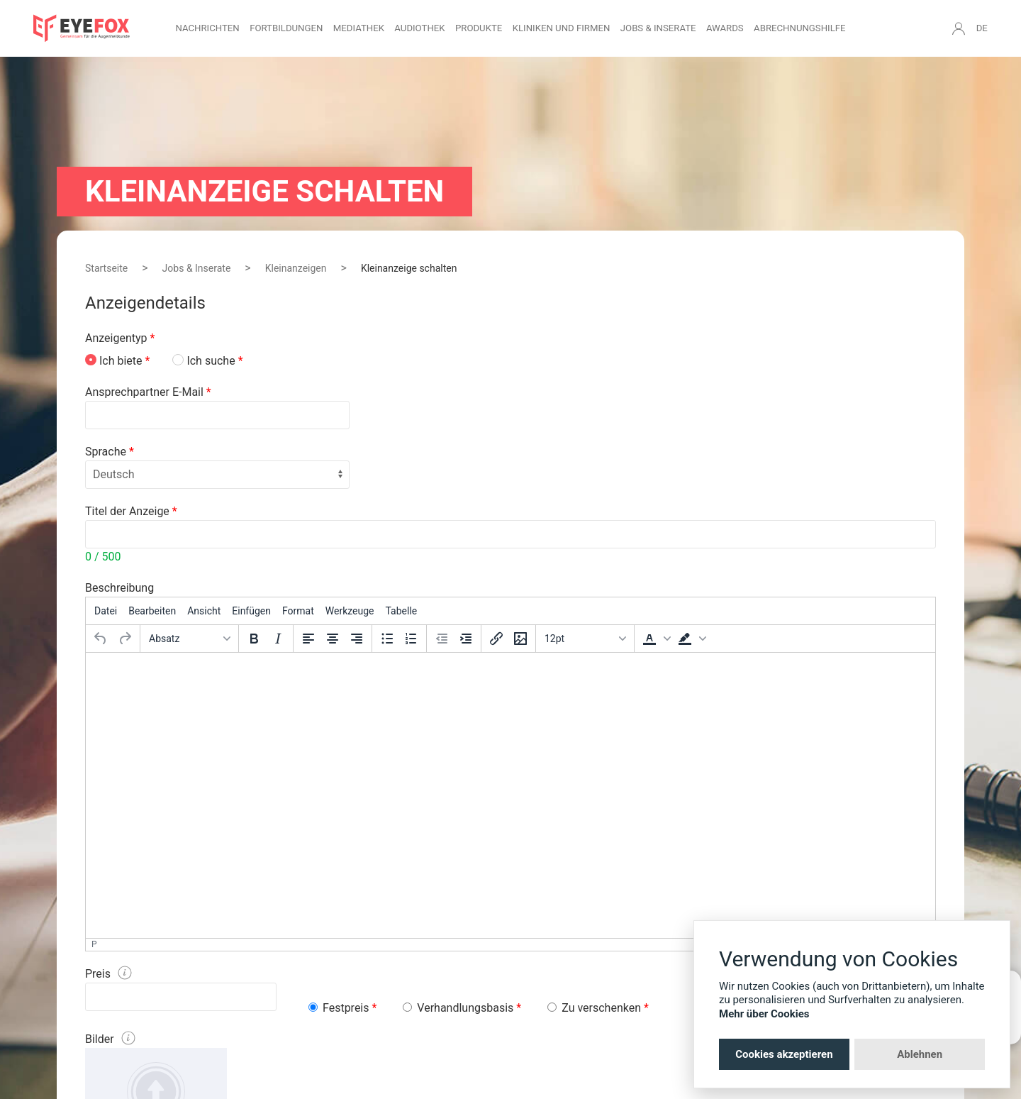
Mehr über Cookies (764, 1013)
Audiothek (419, 28)
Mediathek (358, 28)
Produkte (478, 28)
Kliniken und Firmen (561, 28)
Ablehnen (919, 1054)
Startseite (106, 268)
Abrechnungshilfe (800, 28)
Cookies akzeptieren (783, 1054)
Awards (725, 28)
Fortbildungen (286, 28)
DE (982, 28)
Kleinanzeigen (296, 268)
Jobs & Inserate (658, 28)
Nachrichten (207, 28)
